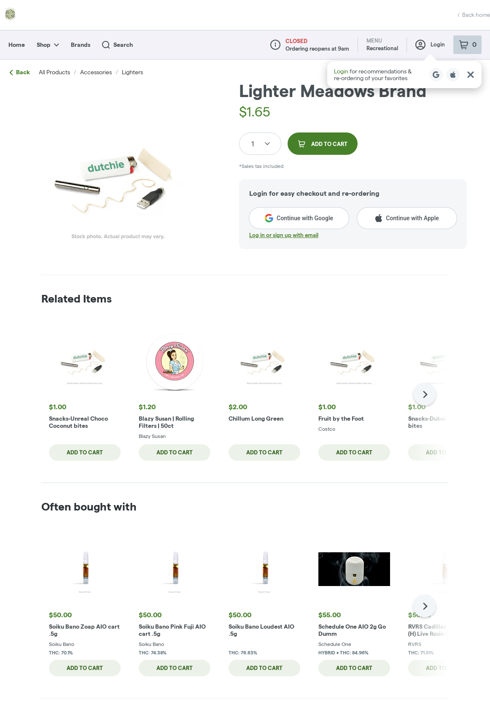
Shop (48, 44)
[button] (404, 74)
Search (117, 45)
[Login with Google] (436, 74)
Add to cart (84, 452)
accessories (96, 72)
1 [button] (252, 144)
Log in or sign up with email (283, 235)
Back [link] (20, 72)
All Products (54, 72)
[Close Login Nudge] (470, 74)
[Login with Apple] (453, 74)
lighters (132, 72)
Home (16, 44)
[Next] (424, 394)
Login (430, 45)
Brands (80, 44)
